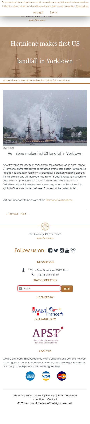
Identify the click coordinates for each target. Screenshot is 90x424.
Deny (53, 12)
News (15, 80)
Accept (38, 12)
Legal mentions (34, 395)
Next (25, 213)
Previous (12, 213)
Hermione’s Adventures (59, 200)
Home (6, 80)
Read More (82, 6)
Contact (52, 399)
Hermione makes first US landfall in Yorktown (45, 80)
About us (18, 395)
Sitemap (50, 395)
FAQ (60, 395)
